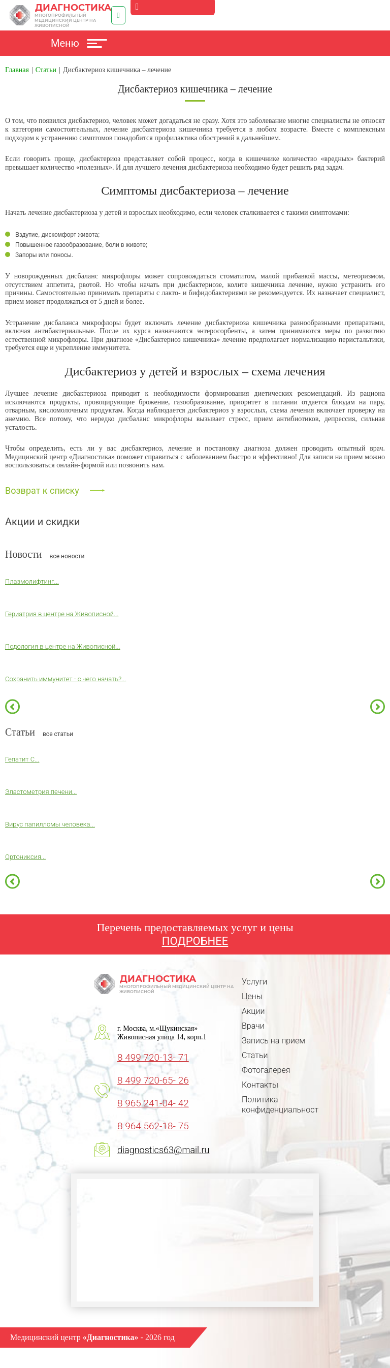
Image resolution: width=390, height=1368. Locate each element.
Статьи (255, 1055)
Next (377, 706)
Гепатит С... (22, 759)
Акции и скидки (42, 522)
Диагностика (60, 15)
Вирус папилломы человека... (50, 824)
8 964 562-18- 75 (153, 1126)
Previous (12, 706)
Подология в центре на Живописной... (62, 646)
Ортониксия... (25, 857)
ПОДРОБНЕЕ (195, 941)
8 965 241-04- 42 (153, 1103)
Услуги (254, 982)
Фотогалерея (266, 1070)
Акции (253, 1011)
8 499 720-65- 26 (153, 1080)
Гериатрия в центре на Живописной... (61, 614)
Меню (79, 43)
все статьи (58, 734)
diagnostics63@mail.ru (163, 1149)
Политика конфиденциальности (282, 1105)
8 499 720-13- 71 (153, 1057)
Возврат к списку (42, 490)
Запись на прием (273, 1040)
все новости (67, 556)
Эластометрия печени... (41, 792)
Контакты (260, 1085)
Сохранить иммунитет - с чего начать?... (65, 679)
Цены (252, 996)
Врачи (253, 1026)
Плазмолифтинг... (32, 581)
